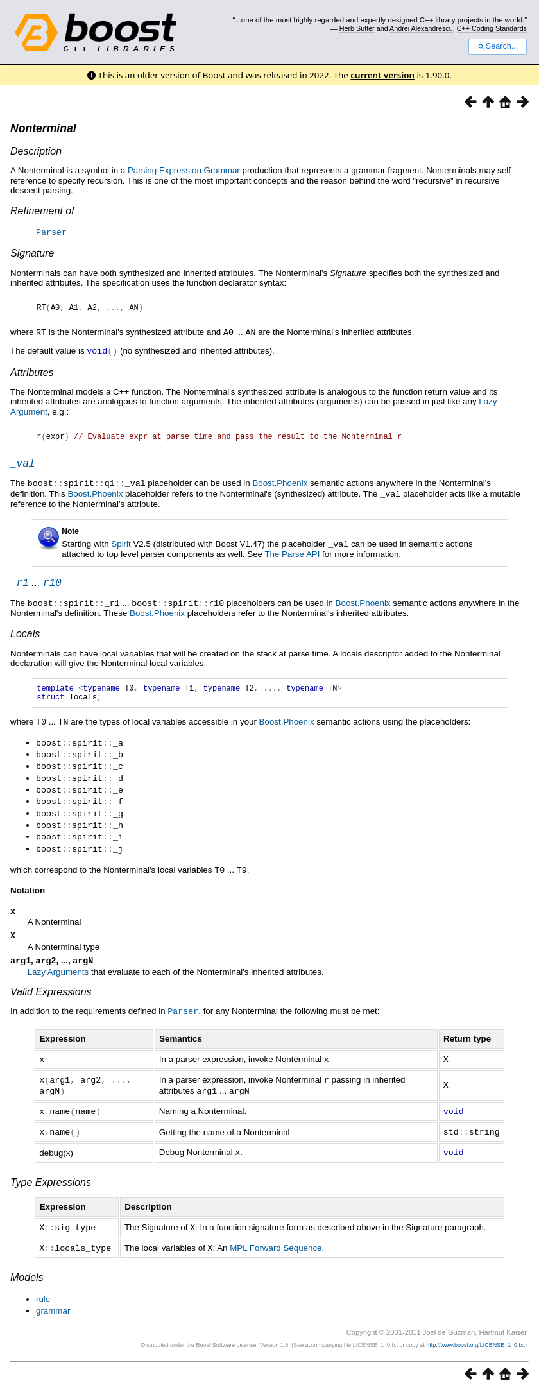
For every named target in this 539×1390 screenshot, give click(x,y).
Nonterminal (43, 128)
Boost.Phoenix (279, 487)
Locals (25, 636)
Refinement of (42, 210)
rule (43, 1296)
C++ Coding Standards (492, 28)
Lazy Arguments (58, 975)
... (36, 586)
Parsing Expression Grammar (184, 170)
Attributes (32, 372)
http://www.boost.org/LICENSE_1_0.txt (475, 1342)
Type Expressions (50, 1181)
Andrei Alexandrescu (421, 28)
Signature (32, 252)
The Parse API (292, 556)
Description (36, 151)
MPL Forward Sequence (275, 1246)
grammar (53, 1308)
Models (27, 1274)
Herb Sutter (357, 28)
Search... (497, 46)
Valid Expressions (51, 995)
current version (382, 75)
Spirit (120, 546)
